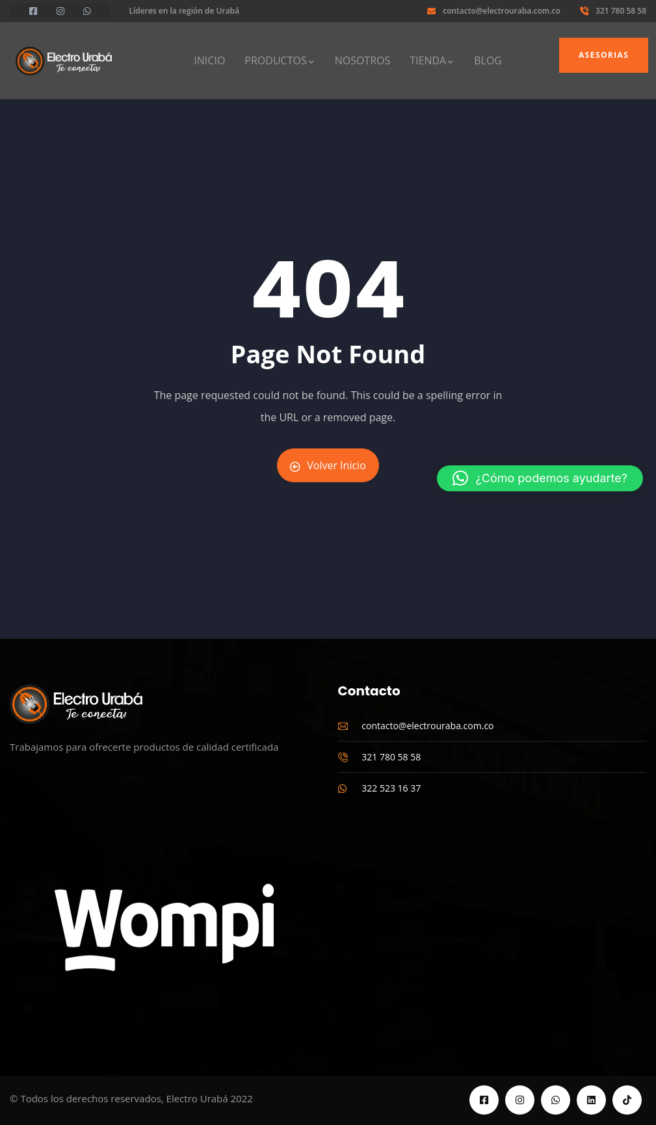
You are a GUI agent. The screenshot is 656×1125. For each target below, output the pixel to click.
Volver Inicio (328, 465)
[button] (540, 478)
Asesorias (604, 54)
